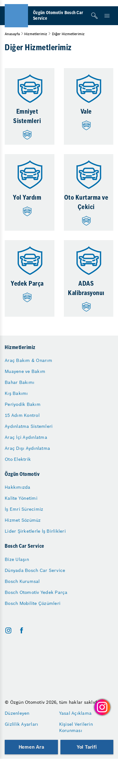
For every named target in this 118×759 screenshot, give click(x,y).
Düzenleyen (17, 713)
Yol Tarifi (87, 747)
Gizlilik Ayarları (21, 724)
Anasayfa (12, 34)
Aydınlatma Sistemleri (29, 426)
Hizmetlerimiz (35, 34)
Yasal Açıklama (75, 713)
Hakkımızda (18, 487)
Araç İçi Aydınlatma (26, 437)
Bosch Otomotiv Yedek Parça (36, 592)
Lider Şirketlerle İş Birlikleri (35, 531)
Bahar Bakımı (19, 382)
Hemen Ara (31, 747)
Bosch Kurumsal (22, 581)
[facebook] (21, 630)
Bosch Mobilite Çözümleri (32, 603)
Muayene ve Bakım (25, 371)
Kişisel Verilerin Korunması (76, 727)
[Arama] (94, 15)
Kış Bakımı (16, 393)
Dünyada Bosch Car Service (35, 570)
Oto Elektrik (18, 459)
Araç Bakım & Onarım (28, 360)
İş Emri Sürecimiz (24, 509)
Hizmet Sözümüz (23, 520)
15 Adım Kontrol (22, 415)
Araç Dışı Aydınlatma (27, 448)
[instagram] (8, 630)
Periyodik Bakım (23, 404)
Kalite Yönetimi (21, 498)
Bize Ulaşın (17, 559)
